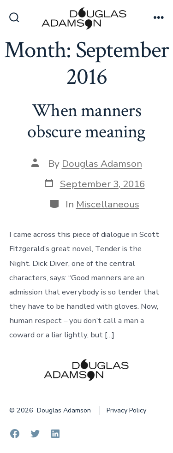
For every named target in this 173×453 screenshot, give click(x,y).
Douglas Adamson (102, 163)
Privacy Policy (126, 410)
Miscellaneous (107, 204)
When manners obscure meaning (86, 121)
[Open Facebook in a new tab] (15, 433)
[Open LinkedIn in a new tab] (55, 433)
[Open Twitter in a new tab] (35, 433)
